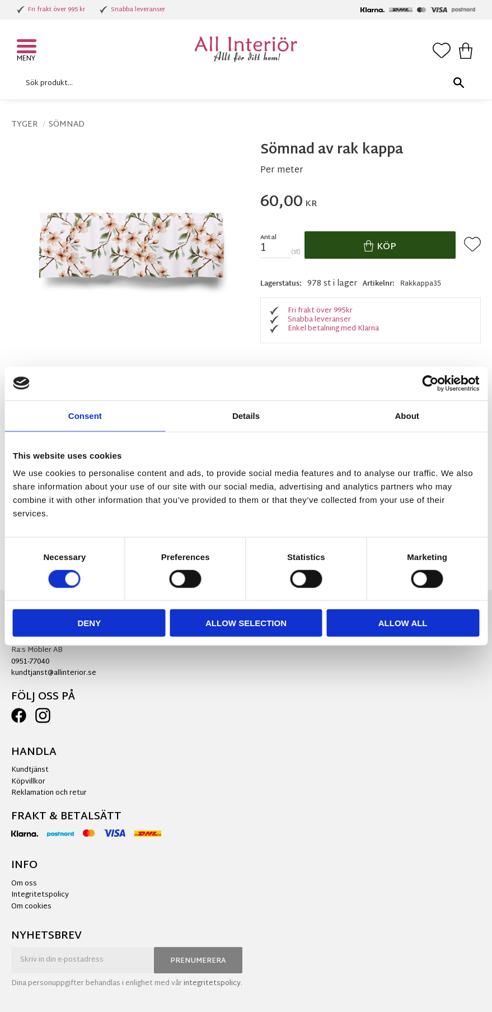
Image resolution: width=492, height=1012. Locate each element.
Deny (89, 623)
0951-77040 (30, 662)
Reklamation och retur (49, 793)
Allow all (403, 623)
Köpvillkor (28, 782)
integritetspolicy (212, 983)
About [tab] (407, 415)
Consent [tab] (85, 415)
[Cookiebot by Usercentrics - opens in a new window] (430, 383)
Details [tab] (246, 415)
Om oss (24, 883)
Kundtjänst (30, 770)
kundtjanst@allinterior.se (53, 673)
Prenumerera (198, 961)
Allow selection (246, 623)
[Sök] (458, 83)
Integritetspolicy (40, 895)
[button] (28, 47)
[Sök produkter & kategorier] (243, 83)
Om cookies (31, 906)
